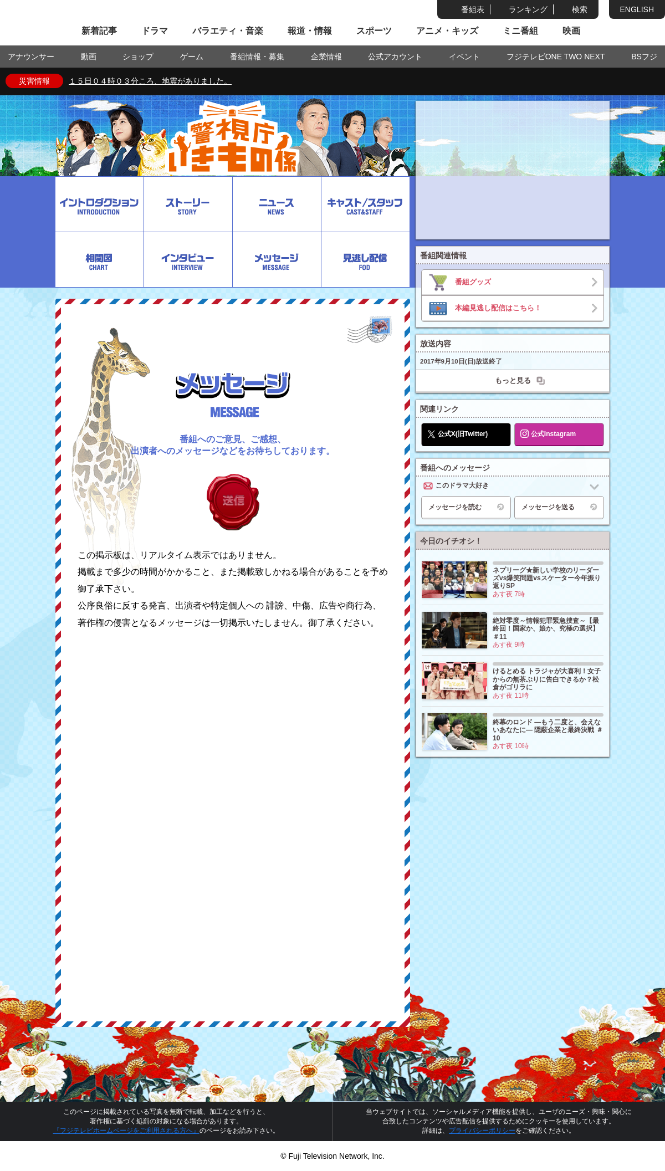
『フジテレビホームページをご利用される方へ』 (126, 1130)
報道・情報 (310, 30)
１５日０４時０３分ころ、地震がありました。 (150, 80)
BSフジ (644, 56)
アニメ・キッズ (447, 30)
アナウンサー (31, 56)
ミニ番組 (520, 30)
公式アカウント (395, 56)
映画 (571, 30)
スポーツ (374, 30)
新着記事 (99, 30)
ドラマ (154, 30)
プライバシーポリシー (482, 1130)
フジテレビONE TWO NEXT (556, 56)
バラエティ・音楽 (227, 30)
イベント (464, 56)
